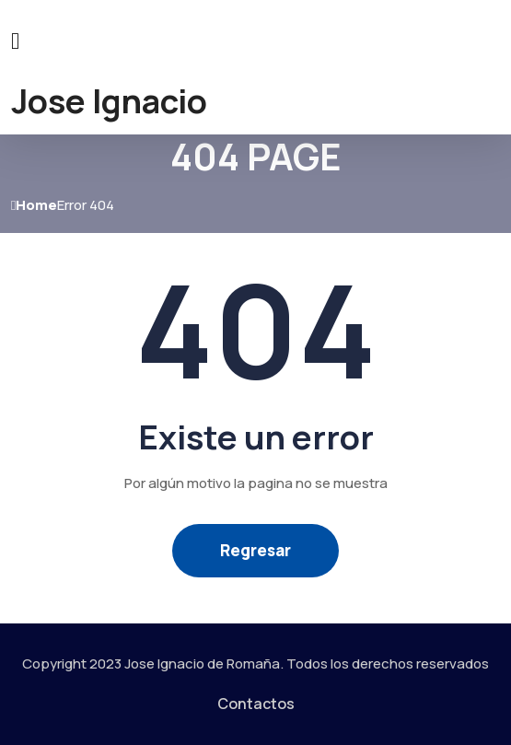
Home (34, 205)
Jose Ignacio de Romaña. (204, 663)
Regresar (255, 550)
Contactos (256, 703)
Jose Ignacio (109, 100)
